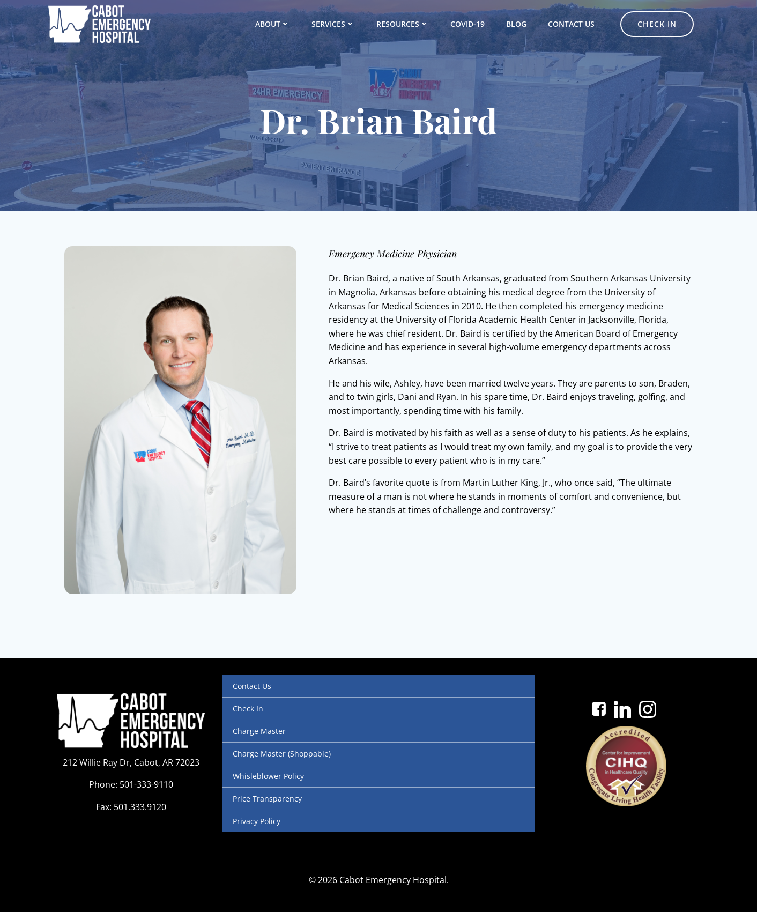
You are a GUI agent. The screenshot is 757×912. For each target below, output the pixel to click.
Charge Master (259, 731)
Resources (402, 24)
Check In (248, 708)
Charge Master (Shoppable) (282, 753)
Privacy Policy (256, 821)
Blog (516, 24)
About (272, 24)
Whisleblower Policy (268, 776)
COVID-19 (467, 24)
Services (333, 24)
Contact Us (571, 24)
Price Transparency (267, 799)
